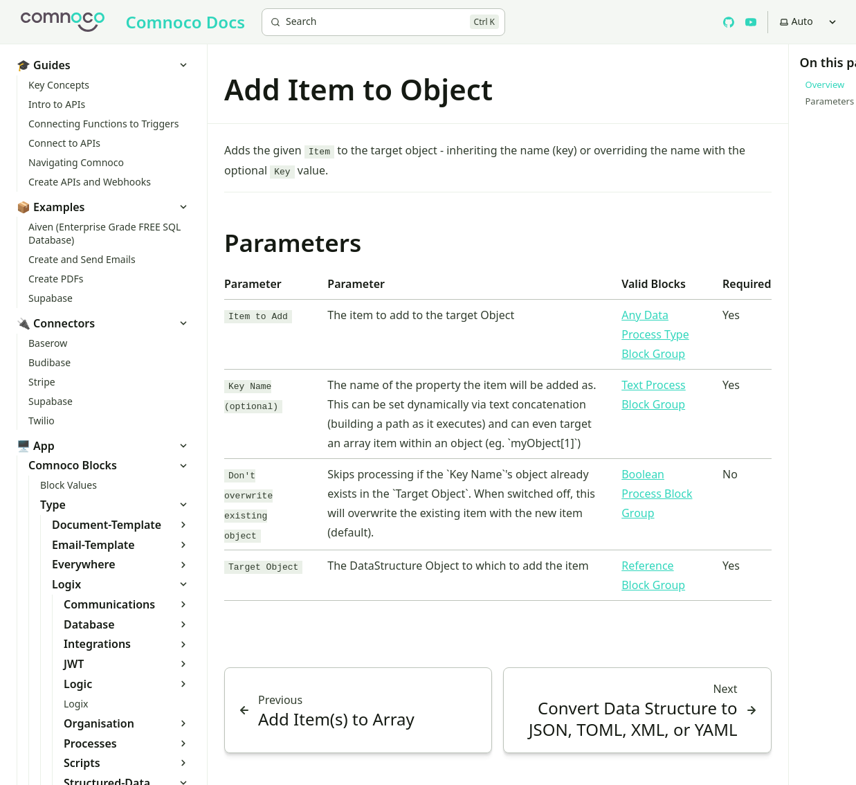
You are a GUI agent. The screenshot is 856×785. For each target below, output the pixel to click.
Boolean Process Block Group (656, 494)
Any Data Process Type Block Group (655, 334)
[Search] (383, 22)
